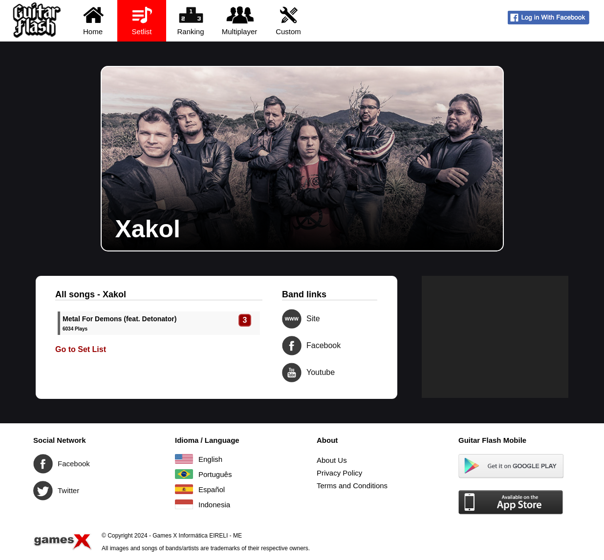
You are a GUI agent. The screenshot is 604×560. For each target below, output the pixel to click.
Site (292, 319)
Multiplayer (240, 20)
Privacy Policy (339, 473)
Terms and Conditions (352, 485)
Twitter (43, 490)
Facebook (292, 345)
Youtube (292, 372)
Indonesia (184, 504)
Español (184, 489)
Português (184, 474)
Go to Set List (80, 349)
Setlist (142, 20)
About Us (332, 460)
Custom (288, 20)
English (184, 459)
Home (93, 20)
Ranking (190, 20)
